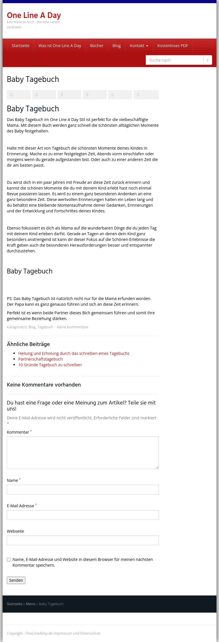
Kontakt (139, 45)
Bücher (97, 45)
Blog (117, 45)
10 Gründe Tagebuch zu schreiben (50, 364)
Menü (30, 603)
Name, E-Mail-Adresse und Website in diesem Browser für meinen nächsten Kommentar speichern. (80, 562)
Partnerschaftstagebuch (40, 359)
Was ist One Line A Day (59, 45)
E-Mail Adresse (22, 505)
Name (14, 480)
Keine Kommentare (72, 327)
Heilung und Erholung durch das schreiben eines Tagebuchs (73, 353)
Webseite (15, 531)
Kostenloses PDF (172, 45)
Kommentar (19, 432)
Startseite (20, 45)
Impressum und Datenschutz (77, 633)
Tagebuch (45, 327)
